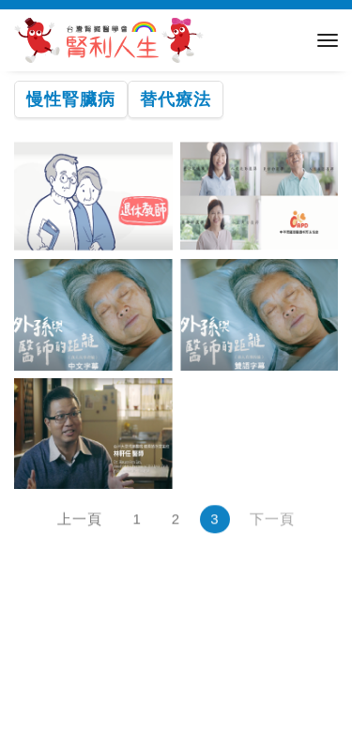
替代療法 (175, 99)
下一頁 (272, 520)
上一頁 (79, 520)
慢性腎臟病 (70, 99)
